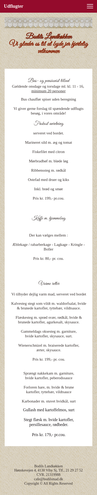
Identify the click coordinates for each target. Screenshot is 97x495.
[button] (90, 6)
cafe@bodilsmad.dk (48, 479)
